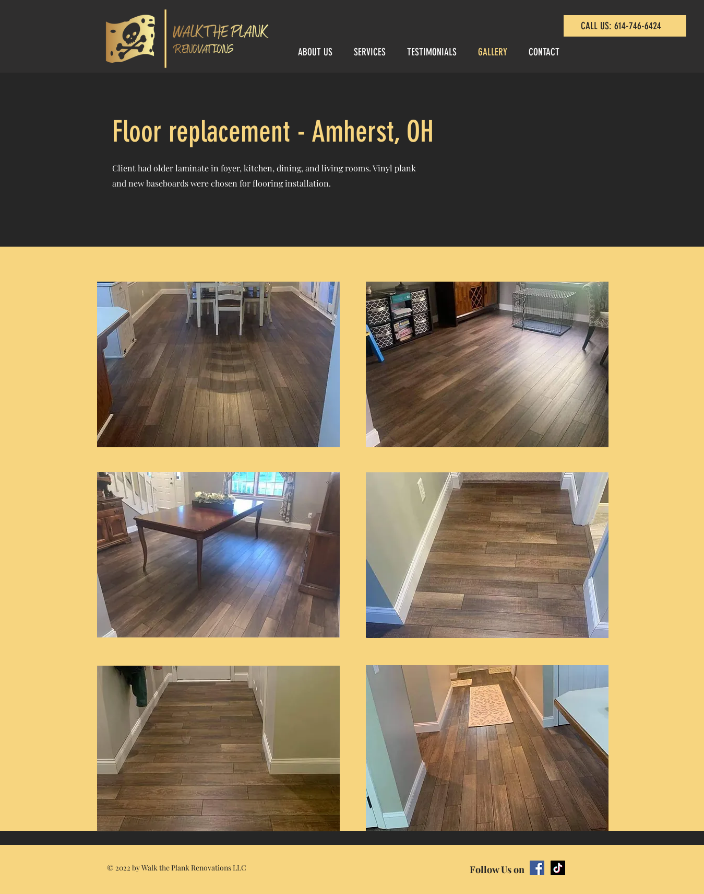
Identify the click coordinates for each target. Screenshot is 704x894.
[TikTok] (558, 868)
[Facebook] (537, 868)
